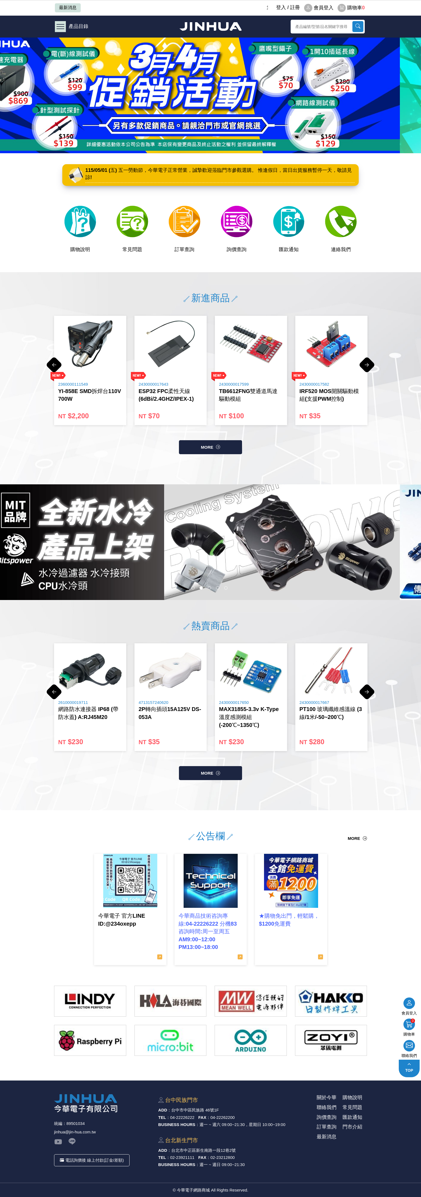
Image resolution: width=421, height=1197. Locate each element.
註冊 (295, 7)
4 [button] (217, 588)
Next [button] (367, 367)
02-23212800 (222, 1157)
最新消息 (68, 7)
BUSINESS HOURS (176, 1124)
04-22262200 (222, 1117)
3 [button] (209, 588)
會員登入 (318, 8)
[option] (210, 95)
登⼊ (281, 7)
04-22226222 (182, 1117)
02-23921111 (182, 1157)
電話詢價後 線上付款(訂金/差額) (92, 1160)
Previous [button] (54, 367)
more (207, 447)
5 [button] (226, 588)
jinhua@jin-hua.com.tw (75, 1132)
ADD (162, 1110)
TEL (162, 1117)
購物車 (351, 8)
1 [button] (193, 588)
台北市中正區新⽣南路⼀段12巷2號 (203, 1150)
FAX (202, 1117)
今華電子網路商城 (210, 26)
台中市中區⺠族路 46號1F (195, 1110)
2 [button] (201, 588)
